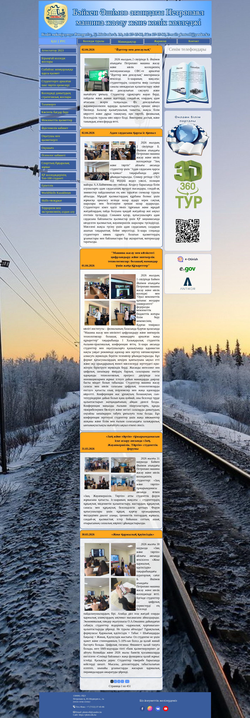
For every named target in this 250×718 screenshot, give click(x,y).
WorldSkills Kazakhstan (56, 192)
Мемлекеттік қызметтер (57, 120)
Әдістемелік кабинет (55, 128)
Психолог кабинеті (54, 155)
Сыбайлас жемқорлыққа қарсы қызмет (57, 71)
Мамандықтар (127, 41)
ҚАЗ (53, 41)
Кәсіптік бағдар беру (55, 112)
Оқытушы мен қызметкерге (51, 138)
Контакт (194, 41)
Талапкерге (49, 104)
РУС (63, 41)
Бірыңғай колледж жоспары (53, 60)
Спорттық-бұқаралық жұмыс (56, 165)
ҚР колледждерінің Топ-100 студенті (54, 176)
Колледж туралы (93, 41)
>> (127, 681)
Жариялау (160, 41)
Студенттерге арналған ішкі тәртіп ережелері (56, 83)
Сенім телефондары (187, 49)
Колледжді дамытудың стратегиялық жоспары (56, 95)
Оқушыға (48, 147)
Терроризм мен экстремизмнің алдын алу (58, 209)
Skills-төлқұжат (52, 200)
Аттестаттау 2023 (53, 50)
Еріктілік (47, 185)
